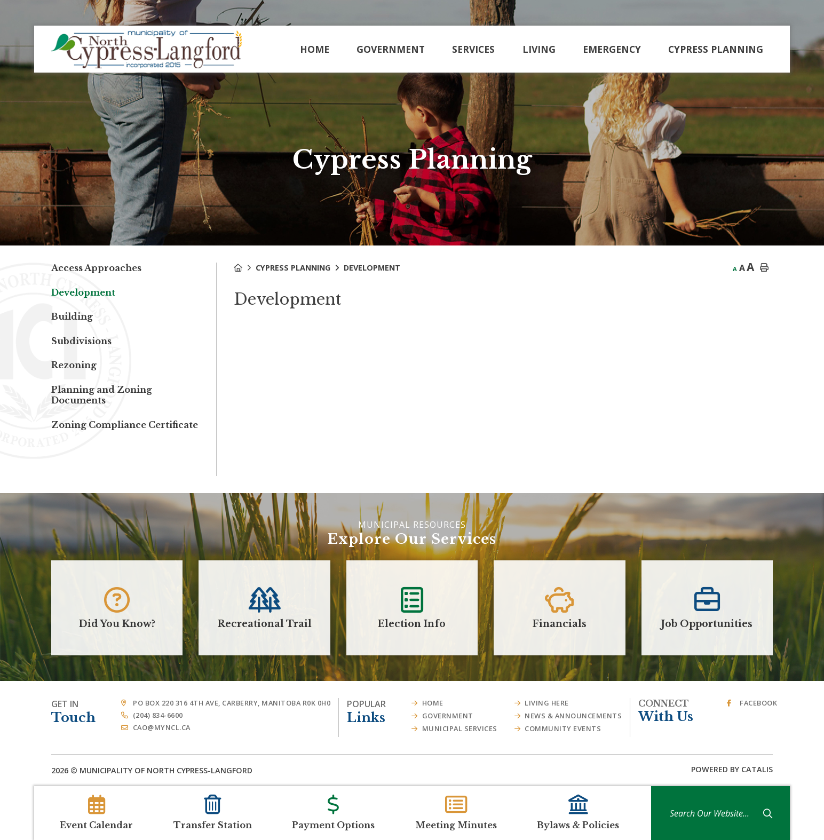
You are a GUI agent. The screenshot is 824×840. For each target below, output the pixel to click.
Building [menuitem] (72, 316)
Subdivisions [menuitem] (81, 341)
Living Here (547, 703)
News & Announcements (573, 715)
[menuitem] (314, 49)
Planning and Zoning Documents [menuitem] (101, 395)
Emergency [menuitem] (612, 49)
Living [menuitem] (539, 49)
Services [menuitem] (473, 49)
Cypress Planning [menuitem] (715, 49)
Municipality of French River (146, 49)
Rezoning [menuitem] (74, 365)
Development (372, 268)
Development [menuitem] (83, 292)
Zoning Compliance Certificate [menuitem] (124, 424)
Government (447, 715)
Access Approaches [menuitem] (96, 268)
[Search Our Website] (716, 813)
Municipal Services (459, 728)
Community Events (563, 728)
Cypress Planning (293, 268)
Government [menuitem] (390, 49)
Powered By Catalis (732, 769)
